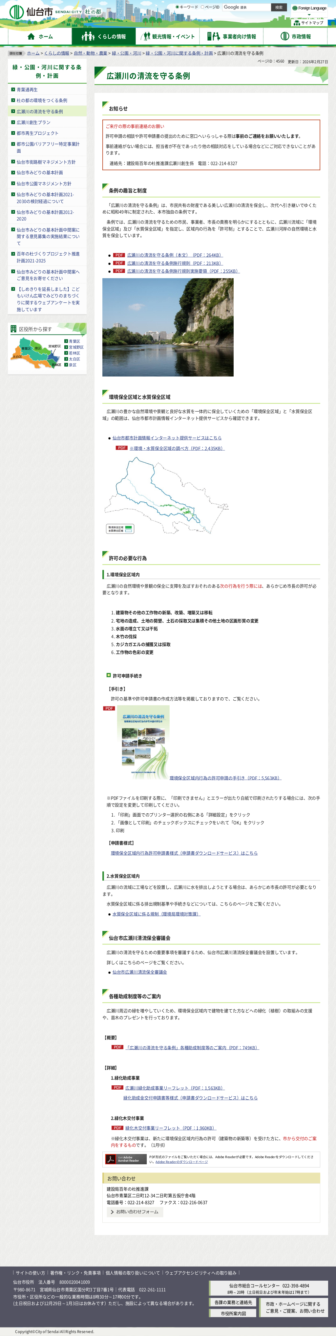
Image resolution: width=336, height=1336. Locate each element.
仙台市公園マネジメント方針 (44, 183)
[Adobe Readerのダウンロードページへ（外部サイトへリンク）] (126, 1156)
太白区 (74, 358)
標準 (262, 7)
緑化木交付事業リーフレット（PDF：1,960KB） (171, 1128)
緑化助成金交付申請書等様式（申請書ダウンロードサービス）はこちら (190, 1097)
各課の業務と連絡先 (233, 1302)
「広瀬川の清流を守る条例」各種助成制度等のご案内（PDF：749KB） (192, 1047)
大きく (252, 14)
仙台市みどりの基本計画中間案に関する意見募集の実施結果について (48, 236)
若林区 (74, 353)
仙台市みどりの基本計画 (40, 172)
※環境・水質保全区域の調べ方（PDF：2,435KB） (177, 448)
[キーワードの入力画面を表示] (177, 22)
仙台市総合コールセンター (254, 1285)
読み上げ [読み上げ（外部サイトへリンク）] (215, 6)
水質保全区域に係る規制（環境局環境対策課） (157, 913)
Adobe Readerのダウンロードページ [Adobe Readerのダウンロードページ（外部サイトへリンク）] (182, 1161)
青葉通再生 (27, 89)
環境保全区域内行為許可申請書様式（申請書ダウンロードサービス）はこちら (184, 853)
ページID (210, 23)
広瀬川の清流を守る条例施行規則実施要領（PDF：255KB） (183, 271)
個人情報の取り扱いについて (133, 1272)
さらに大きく (274, 14)
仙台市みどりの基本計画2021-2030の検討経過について (45, 197)
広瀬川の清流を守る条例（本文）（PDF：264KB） (175, 255)
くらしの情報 (56, 52)
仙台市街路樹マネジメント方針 (46, 161)
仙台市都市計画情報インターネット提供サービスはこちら (167, 438)
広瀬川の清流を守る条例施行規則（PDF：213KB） (175, 263)
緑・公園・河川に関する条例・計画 (179, 52)
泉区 (72, 364)
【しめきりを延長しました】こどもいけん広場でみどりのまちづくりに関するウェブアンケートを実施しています (48, 299)
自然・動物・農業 (90, 52)
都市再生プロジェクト (38, 133)
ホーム (33, 52)
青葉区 (74, 341)
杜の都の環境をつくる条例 (42, 100)
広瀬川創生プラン (33, 122)
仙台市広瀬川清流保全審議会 (140, 972)
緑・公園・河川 (126, 52)
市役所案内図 (233, 1313)
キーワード (187, 23)
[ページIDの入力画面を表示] (202, 22)
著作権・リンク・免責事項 (75, 1272)
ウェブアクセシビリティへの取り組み (201, 1272)
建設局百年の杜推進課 (128, 1188)
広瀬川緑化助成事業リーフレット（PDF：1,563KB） (175, 1087)
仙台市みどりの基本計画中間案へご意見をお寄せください (48, 274)
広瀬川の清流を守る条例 (40, 111)
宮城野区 (76, 347)
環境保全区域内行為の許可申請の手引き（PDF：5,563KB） (199, 743)
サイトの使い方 (30, 1272)
